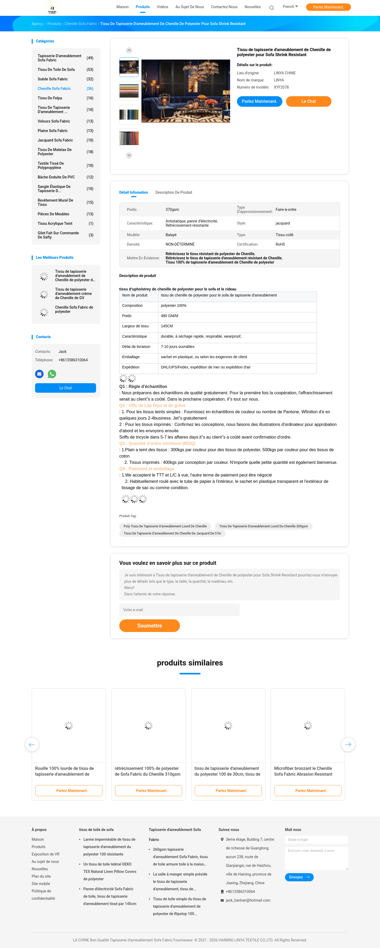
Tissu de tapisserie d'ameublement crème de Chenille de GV (73, 293)
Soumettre (149, 626)
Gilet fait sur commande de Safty (65, 235)
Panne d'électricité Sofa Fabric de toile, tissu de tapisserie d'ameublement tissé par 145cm (109, 896)
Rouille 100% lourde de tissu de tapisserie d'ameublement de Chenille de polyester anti (64, 774)
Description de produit (173, 192)
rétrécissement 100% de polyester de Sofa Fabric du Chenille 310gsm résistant (147, 774)
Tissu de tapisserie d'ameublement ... (65, 109)
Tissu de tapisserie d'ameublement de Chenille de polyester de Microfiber (75, 275)
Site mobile (41, 884)
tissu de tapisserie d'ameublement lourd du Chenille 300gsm (263, 526)
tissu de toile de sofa (65, 69)
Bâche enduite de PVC (65, 177)
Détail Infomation (133, 192)
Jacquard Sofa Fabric (65, 140)
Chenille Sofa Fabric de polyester (74, 309)
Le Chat (65, 388)
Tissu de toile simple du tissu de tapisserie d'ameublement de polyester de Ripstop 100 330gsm (179, 907)
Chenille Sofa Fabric (65, 88)
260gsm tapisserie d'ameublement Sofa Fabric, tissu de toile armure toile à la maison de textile (180, 857)
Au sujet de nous (45, 861)
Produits (38, 847)
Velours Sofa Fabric (65, 121)
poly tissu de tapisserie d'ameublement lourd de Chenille (165, 526)
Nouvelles (40, 869)
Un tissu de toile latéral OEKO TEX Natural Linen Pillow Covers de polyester (109, 871)
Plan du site (41, 876)
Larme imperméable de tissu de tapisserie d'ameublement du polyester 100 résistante (109, 846)
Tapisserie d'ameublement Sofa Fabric (65, 58)
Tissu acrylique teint (65, 223)
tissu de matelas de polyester (65, 152)
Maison (38, 839)
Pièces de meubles (65, 214)
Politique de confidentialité (43, 895)
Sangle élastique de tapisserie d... (65, 188)
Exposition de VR (45, 854)
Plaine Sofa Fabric (65, 130)
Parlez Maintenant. (328, 7)
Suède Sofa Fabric (65, 79)
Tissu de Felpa (65, 98)
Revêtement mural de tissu (65, 202)
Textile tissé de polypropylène (65, 165)
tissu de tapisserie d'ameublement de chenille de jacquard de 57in (172, 533)
